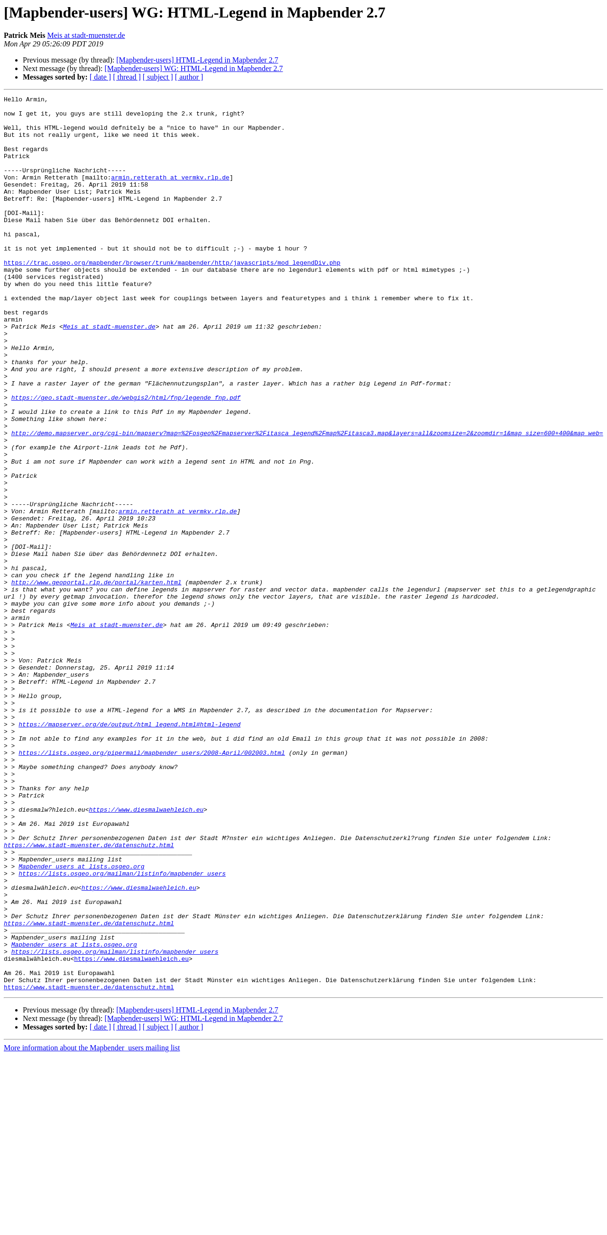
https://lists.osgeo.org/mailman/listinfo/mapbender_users (122, 1029)
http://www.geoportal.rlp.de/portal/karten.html (96, 680)
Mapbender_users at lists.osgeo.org (81, 1021)
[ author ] (189, 77)
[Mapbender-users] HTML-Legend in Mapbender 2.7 (197, 60)
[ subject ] (158, 77)
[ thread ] (127, 77)
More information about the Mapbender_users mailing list (92, 1227)
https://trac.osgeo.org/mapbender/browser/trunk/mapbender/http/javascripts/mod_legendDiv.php (172, 296)
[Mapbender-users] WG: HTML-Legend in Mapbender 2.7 (193, 68)
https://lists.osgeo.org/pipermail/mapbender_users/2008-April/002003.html (151, 884)
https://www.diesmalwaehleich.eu (146, 953)
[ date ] (100, 77)
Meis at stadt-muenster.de (86, 35)
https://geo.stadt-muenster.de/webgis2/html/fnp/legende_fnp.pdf (126, 458)
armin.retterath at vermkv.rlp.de (170, 194)
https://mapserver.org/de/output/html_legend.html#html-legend (129, 850)
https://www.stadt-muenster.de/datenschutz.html (89, 995)
